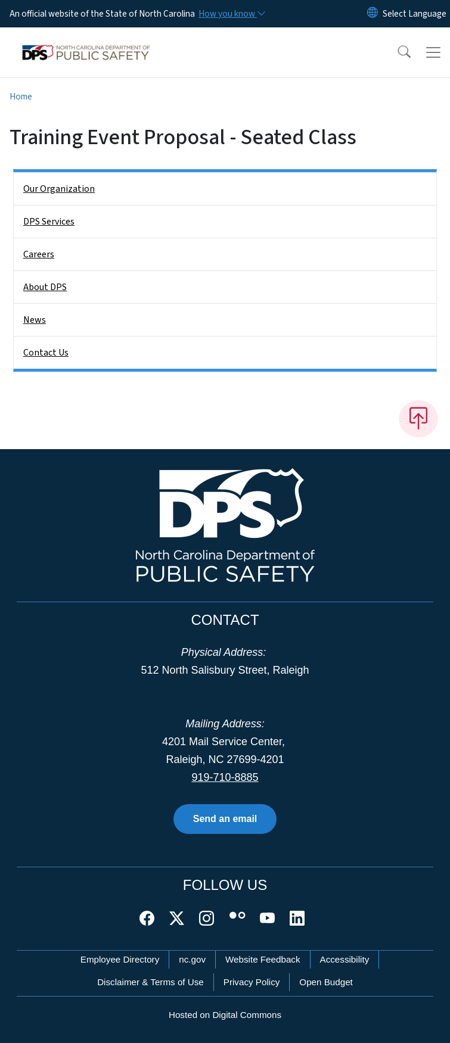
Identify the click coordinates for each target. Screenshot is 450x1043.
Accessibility (345, 959)
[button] (396, 52)
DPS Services (49, 221)
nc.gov (192, 959)
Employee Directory (120, 959)
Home (21, 96)
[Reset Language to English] (372, 14)
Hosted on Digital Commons (225, 1015)
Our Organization (59, 188)
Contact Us (46, 352)
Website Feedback (262, 959)
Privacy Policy (252, 982)
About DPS (45, 287)
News (34, 319)
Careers (38, 254)
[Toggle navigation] (433, 52)
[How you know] (231, 14)
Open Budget (326, 982)
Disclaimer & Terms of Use (150, 982)
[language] (414, 14)
